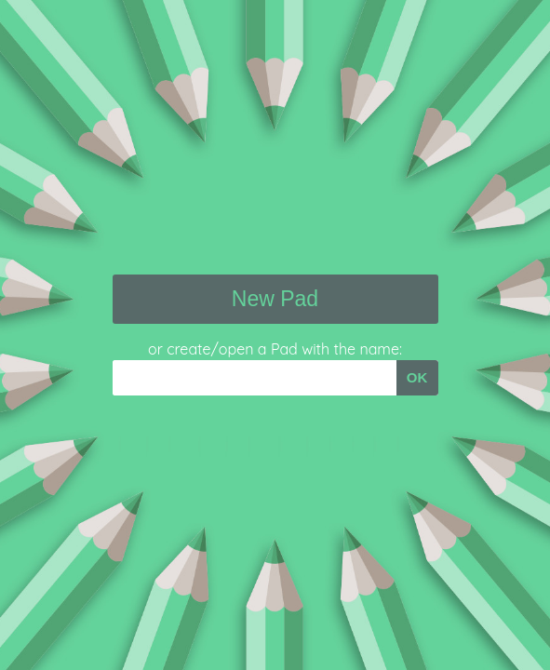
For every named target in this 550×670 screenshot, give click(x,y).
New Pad (275, 299)
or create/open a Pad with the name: (275, 349)
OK (417, 377)
